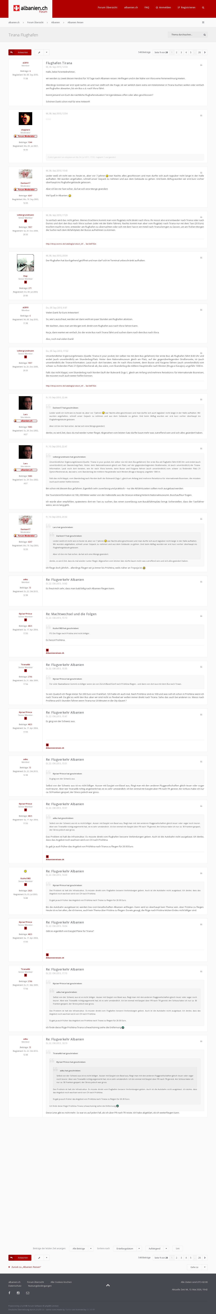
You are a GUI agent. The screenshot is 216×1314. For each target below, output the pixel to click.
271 (30, 288)
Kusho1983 (25, 878)
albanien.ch (131, 7)
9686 (30, 427)
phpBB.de (40, 1309)
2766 (30, 676)
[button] (205, 52)
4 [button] (186, 52)
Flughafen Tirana (59, 63)
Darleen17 (25, 183)
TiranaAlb (25, 664)
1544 (30, 142)
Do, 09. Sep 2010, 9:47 (56, 307)
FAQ (147, 7)
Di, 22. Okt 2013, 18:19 (56, 1043)
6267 (30, 195)
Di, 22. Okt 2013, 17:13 (56, 973)
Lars (25, 414)
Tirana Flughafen (23, 35)
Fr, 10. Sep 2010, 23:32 (56, 516)
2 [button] (176, 52)
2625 (30, 890)
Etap (25, 276)
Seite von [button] (161, 52)
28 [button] (199, 52)
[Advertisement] (108, 1183)
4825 (30, 626)
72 (30, 587)
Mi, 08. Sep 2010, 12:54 (57, 113)
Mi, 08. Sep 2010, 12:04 (57, 66)
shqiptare (25, 129)
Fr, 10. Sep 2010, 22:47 (56, 446)
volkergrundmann (25, 215)
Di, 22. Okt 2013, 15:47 (56, 716)
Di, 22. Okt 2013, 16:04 (56, 926)
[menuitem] (163, 7)
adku (25, 579)
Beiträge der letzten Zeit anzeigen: (63, 1248)
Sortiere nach (119, 1248)
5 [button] (190, 52)
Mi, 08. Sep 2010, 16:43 (57, 170)
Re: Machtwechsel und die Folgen (71, 614)
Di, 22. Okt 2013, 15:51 (56, 763)
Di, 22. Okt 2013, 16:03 (56, 875)
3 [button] (181, 52)
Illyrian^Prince (25, 613)
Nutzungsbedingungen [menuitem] (40, 1285)
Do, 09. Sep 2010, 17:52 (57, 351)
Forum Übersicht (107, 7)
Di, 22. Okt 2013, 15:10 (56, 617)
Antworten (18, 52)
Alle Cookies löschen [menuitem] (61, 1282)
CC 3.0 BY (91, 1309)
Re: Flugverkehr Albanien (65, 580)
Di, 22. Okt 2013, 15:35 (56, 668)
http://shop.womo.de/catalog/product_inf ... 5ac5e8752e (71, 243)
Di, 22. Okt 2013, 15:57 (56, 808)
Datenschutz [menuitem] (14, 1285)
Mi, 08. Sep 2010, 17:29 (57, 215)
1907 (30, 227)
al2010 (25, 62)
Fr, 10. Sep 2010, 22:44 (56, 397)
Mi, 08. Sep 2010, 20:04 (57, 255)
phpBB (23, 1306)
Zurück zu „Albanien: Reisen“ (26, 1266)
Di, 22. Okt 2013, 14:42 (56, 583)
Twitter (68, 1309)
